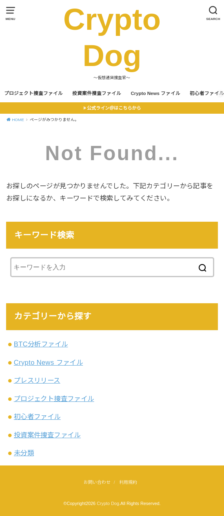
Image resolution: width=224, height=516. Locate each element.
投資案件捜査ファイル (96, 93)
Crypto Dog (112, 37)
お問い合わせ (97, 482)
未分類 (24, 452)
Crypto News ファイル (155, 93)
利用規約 (128, 482)
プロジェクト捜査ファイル (33, 93)
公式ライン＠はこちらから (114, 108)
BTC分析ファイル (41, 344)
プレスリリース (37, 380)
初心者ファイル (37, 416)
